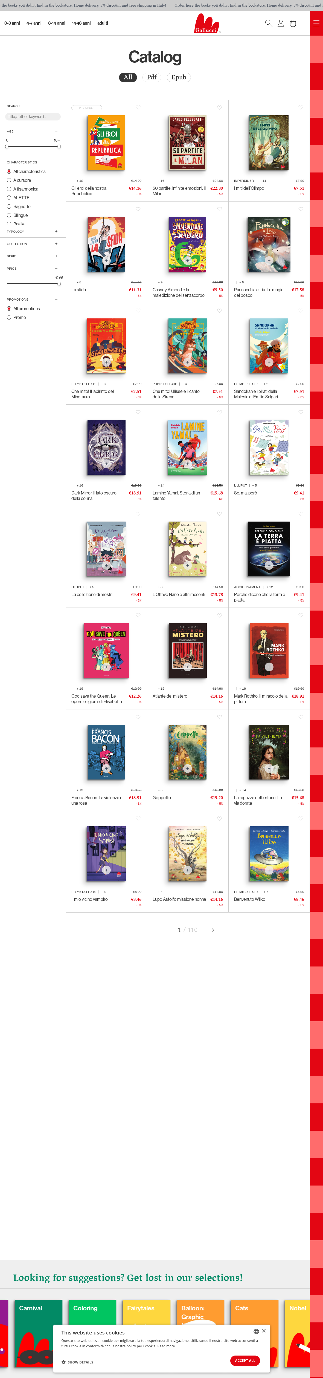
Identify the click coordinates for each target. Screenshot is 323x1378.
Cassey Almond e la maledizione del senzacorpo (179, 292)
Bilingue (20, 215)
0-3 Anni (12, 23)
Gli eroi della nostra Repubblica (88, 190)
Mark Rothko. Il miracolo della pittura (260, 698)
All (128, 77)
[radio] (128, 77)
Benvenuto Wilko (249, 899)
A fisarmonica (25, 189)
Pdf (152, 77)
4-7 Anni (34, 23)
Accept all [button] (243, 1360)
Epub (178, 77)
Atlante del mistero (170, 696)
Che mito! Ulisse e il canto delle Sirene (176, 394)
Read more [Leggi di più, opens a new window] (166, 1345)
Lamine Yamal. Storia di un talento (176, 495)
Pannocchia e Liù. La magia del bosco (258, 292)
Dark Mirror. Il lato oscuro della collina (94, 495)
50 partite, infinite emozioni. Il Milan (179, 190)
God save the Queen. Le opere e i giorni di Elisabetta (96, 698)
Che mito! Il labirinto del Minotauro (92, 394)
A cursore (22, 180)
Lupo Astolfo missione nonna (179, 899)
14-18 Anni (81, 23)
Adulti (102, 23)
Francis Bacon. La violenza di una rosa (97, 800)
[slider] (7, 146)
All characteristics (29, 171)
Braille (19, 224)
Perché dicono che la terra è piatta (259, 597)
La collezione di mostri (91, 594)
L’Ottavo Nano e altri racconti (179, 594)
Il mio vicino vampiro (89, 899)
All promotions (26, 308)
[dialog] (161, 1348)
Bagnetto (22, 206)
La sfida (78, 289)
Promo (19, 317)
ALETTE (21, 197)
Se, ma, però (245, 493)
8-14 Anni (56, 23)
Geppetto (162, 797)
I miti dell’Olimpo (249, 188)
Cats (269, 1307)
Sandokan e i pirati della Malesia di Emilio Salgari (256, 394)
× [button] (264, 1330)
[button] (78, 1362)
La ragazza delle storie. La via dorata (258, 800)
